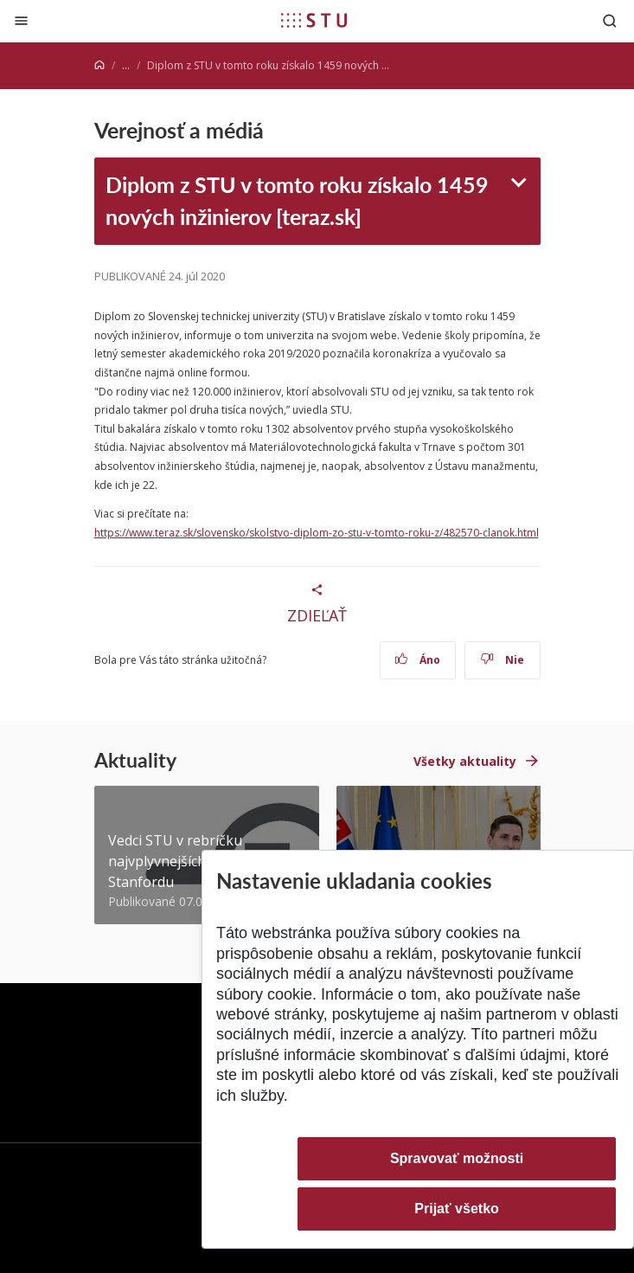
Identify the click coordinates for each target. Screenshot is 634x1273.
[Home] (99, 65)
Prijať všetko (456, 1208)
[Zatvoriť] (21, 20)
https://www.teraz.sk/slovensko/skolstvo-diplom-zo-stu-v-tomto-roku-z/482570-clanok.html (316, 532)
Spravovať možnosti (456, 1158)
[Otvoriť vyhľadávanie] (610, 20)
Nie (502, 660)
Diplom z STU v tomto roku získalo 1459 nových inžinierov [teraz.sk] (297, 201)
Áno (417, 660)
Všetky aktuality (464, 761)
